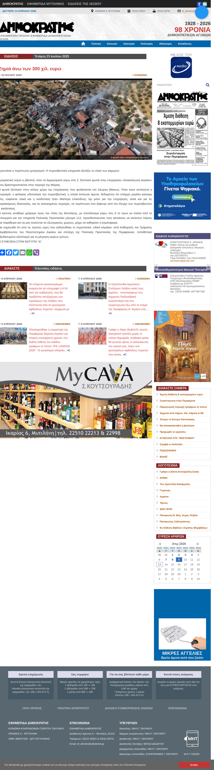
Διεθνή (91, 50)
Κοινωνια (140, 75)
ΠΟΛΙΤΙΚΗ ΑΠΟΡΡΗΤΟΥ (73, 708)
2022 (172, 548)
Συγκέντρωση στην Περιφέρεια (177, 400)
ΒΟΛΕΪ (163, 456)
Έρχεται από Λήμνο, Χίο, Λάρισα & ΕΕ (182, 413)
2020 (159, 548)
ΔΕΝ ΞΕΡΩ (166, 509)
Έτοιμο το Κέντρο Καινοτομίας (177, 419)
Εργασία (29, 50)
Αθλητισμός (165, 43)
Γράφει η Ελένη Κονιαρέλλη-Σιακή (179, 471)
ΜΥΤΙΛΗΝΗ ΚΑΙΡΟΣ (182, 604)
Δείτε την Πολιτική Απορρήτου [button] (129, 764)
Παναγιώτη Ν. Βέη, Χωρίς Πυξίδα (179, 515)
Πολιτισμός (147, 43)
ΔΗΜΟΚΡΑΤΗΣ (12, 3)
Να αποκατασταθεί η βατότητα (177, 425)
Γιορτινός (165, 490)
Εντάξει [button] (194, 765)
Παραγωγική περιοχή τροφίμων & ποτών (183, 406)
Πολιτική (96, 43)
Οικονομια (62, 324)
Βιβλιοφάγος (47, 50)
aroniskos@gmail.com (182, 260)
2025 (191, 548)
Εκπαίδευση (184, 43)
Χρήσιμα (76, 50)
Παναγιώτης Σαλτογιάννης (175, 521)
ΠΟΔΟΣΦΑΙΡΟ (168, 450)
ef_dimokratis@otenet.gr (194, 11)
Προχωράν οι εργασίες (173, 431)
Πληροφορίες (108, 50)
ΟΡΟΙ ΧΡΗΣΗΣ (32, 708)
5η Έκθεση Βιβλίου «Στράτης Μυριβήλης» (184, 527)
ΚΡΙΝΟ (164, 478)
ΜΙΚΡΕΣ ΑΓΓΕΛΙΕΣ (182, 652)
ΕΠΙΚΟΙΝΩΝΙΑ (177, 708)
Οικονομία (128, 43)
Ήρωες (164, 502)
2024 (185, 548)
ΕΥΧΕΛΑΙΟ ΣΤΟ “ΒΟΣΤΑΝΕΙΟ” (177, 438)
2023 (179, 548)
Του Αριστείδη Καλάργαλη (175, 484)
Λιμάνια (164, 496)
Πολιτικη (64, 278)
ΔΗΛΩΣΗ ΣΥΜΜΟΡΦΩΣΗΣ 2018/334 (129, 708)
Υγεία (63, 50)
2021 (166, 548)
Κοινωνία (112, 43)
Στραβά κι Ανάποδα (171, 444)
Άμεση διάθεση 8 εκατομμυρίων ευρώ (181, 394)
